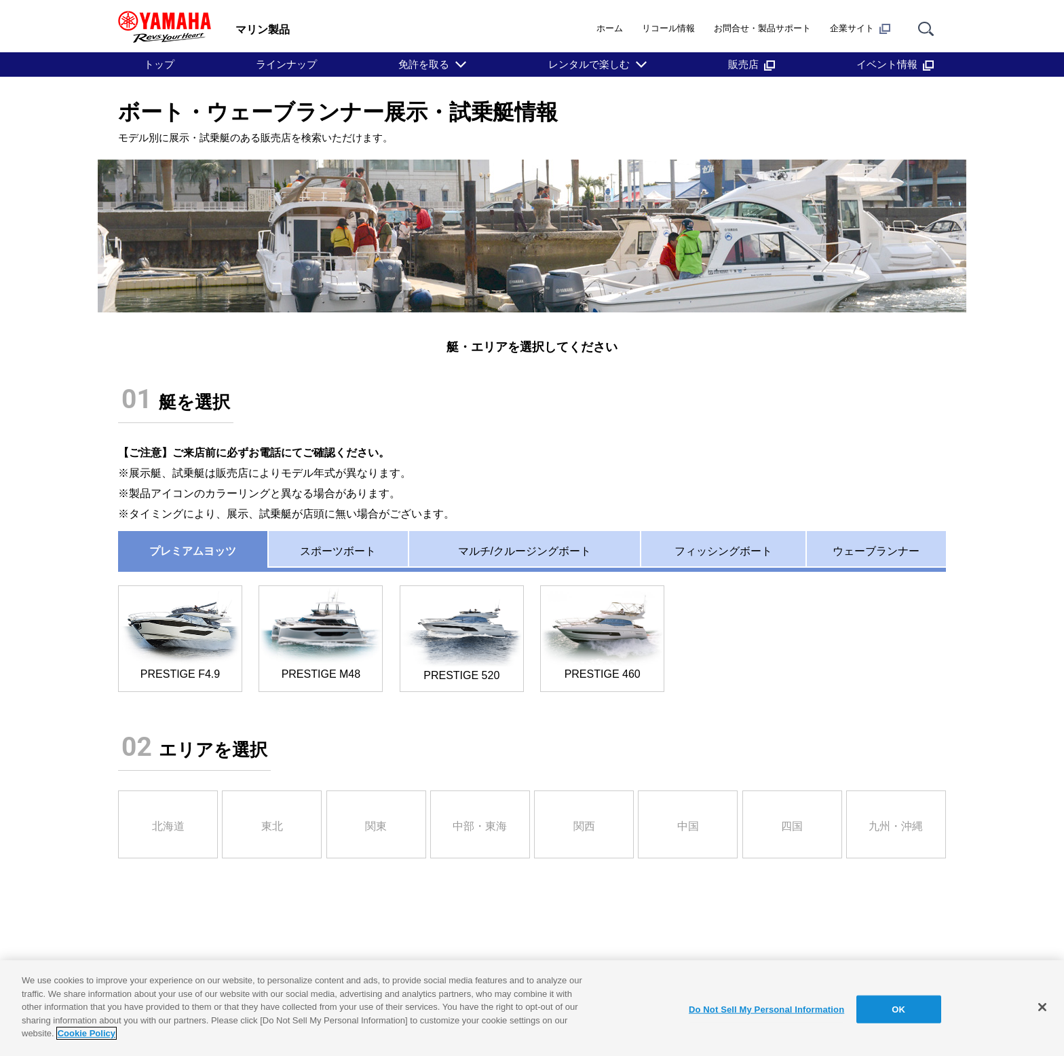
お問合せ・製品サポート (762, 28)
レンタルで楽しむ (589, 64)
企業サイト (860, 28)
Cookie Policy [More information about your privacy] (86, 1033)
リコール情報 (668, 28)
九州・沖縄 (896, 826)
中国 (688, 826)
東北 (272, 826)
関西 (584, 826)
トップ (159, 64)
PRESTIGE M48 (320, 633)
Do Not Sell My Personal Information (766, 1009)
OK (898, 1009)
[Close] (1042, 1007)
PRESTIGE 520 (461, 634)
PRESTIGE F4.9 (180, 633)
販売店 (751, 64)
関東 (376, 826)
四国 (792, 826)
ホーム (609, 28)
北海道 (168, 826)
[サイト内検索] (926, 28)
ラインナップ (286, 64)
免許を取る (423, 64)
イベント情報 (895, 64)
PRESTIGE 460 (602, 633)
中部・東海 (480, 826)
